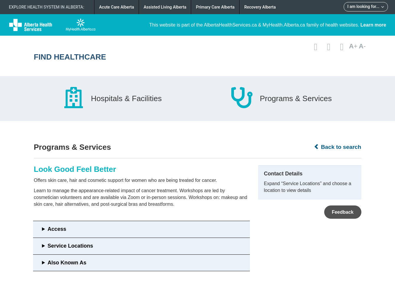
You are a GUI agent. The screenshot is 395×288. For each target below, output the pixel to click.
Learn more (373, 24)
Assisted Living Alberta (165, 7)
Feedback (343, 212)
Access (56, 229)
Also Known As (66, 263)
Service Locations (70, 246)
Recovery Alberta (260, 7)
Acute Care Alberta (116, 7)
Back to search (337, 147)
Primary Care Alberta (215, 7)
